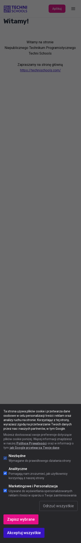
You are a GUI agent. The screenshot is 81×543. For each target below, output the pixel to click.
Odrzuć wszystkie (58, 506)
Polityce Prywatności (31, 443)
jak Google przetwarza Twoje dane (34, 447)
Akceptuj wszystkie (24, 532)
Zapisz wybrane (21, 519)
